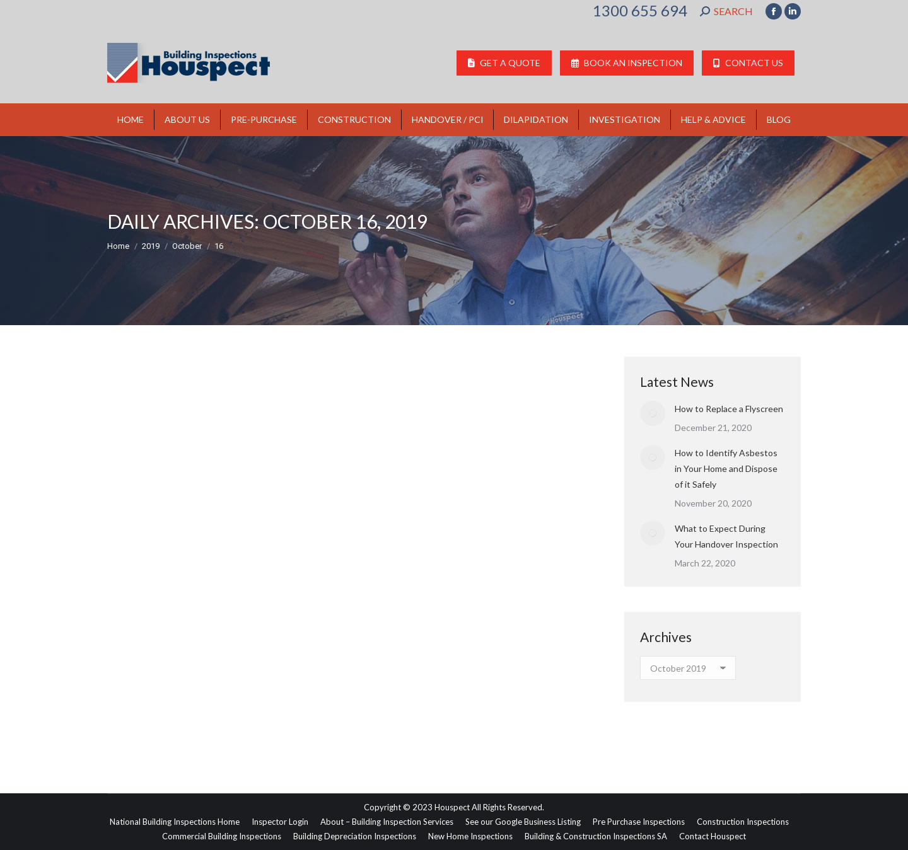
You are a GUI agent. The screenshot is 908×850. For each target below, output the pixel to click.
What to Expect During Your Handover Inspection (726, 536)
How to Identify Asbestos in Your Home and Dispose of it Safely (726, 468)
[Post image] (652, 413)
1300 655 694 (640, 11)
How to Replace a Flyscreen (729, 408)
